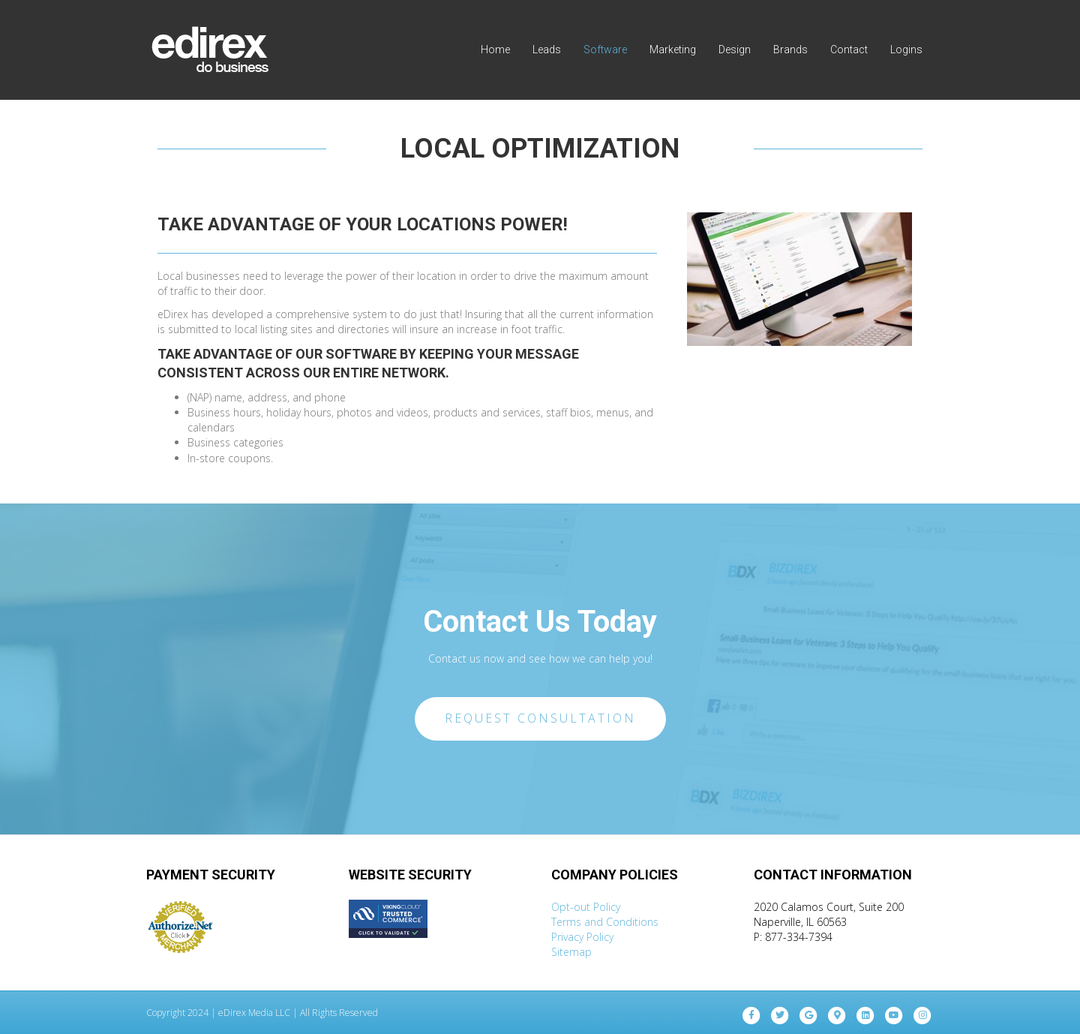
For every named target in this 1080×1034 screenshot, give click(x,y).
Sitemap (571, 952)
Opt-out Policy (585, 907)
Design (734, 50)
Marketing (673, 50)
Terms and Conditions (604, 922)
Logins (906, 50)
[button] (540, 719)
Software (605, 50)
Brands (790, 50)
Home (495, 50)
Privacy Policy (582, 937)
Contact (849, 50)
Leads (546, 50)
